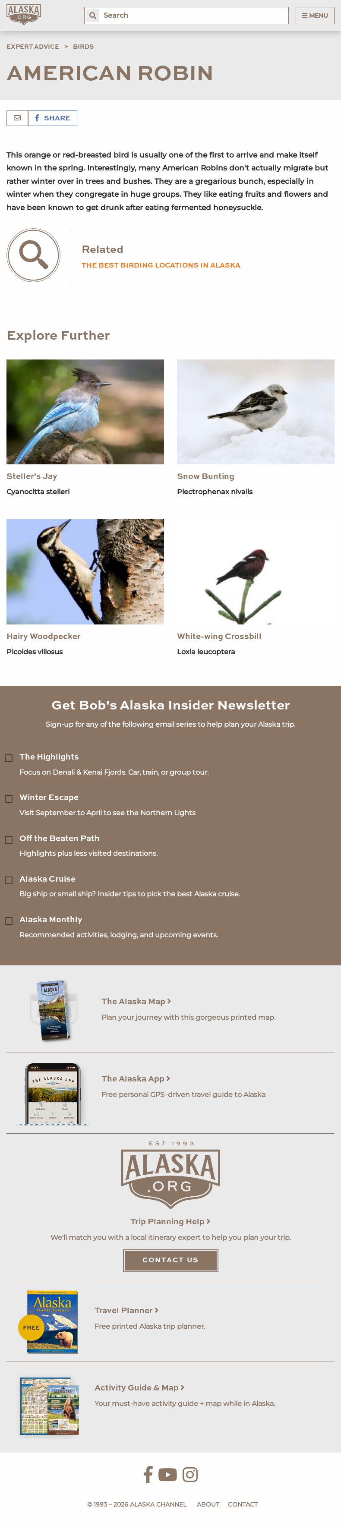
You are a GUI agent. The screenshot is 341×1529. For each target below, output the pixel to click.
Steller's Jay (31, 477)
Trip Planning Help (170, 1222)
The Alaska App (135, 1079)
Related (102, 250)
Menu (315, 15)
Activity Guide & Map (140, 1388)
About (208, 1504)
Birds (83, 47)
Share (52, 118)
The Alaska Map (136, 1002)
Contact (243, 1504)
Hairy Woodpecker (43, 637)
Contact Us (170, 1260)
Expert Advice (32, 47)
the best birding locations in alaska (161, 265)
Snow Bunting (205, 477)
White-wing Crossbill (219, 637)
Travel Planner (127, 1311)
